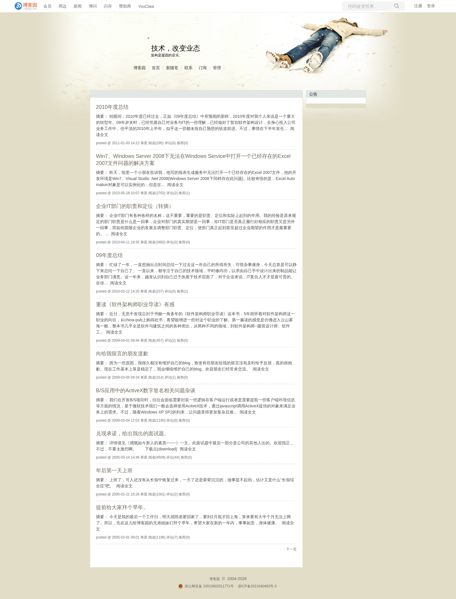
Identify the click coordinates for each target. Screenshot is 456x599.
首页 (156, 67)
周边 (62, 6)
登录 (431, 5)
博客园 (139, 67)
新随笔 (172, 67)
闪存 (108, 6)
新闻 (78, 6)
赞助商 (125, 6)
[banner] (23, 6)
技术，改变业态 (175, 48)
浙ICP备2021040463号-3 (257, 586)
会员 (47, 6)
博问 (93, 6)
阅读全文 (175, 184)
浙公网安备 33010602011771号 (206, 586)
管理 (217, 67)
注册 (418, 5)
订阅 (203, 67)
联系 (188, 67)
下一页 (291, 549)
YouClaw (146, 6)
